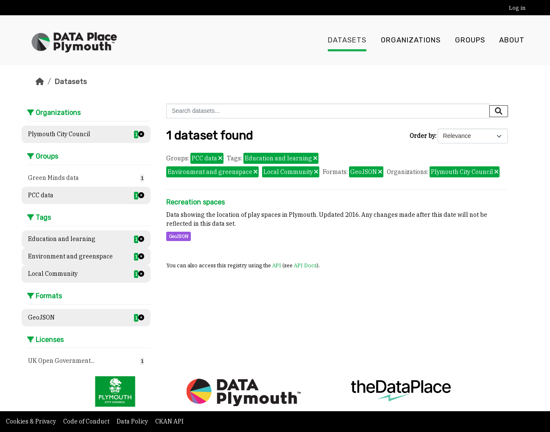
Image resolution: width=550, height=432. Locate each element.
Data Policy (133, 421)
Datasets (347, 40)
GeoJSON (178, 236)
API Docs (305, 265)
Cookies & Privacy (31, 421)
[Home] (40, 81)
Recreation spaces (195, 202)
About (512, 40)
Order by (422, 136)
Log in (517, 7)
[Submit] (498, 111)
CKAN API (169, 421)
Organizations (411, 40)
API (276, 265)
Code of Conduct (87, 421)
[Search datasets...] (328, 111)
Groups (470, 40)
